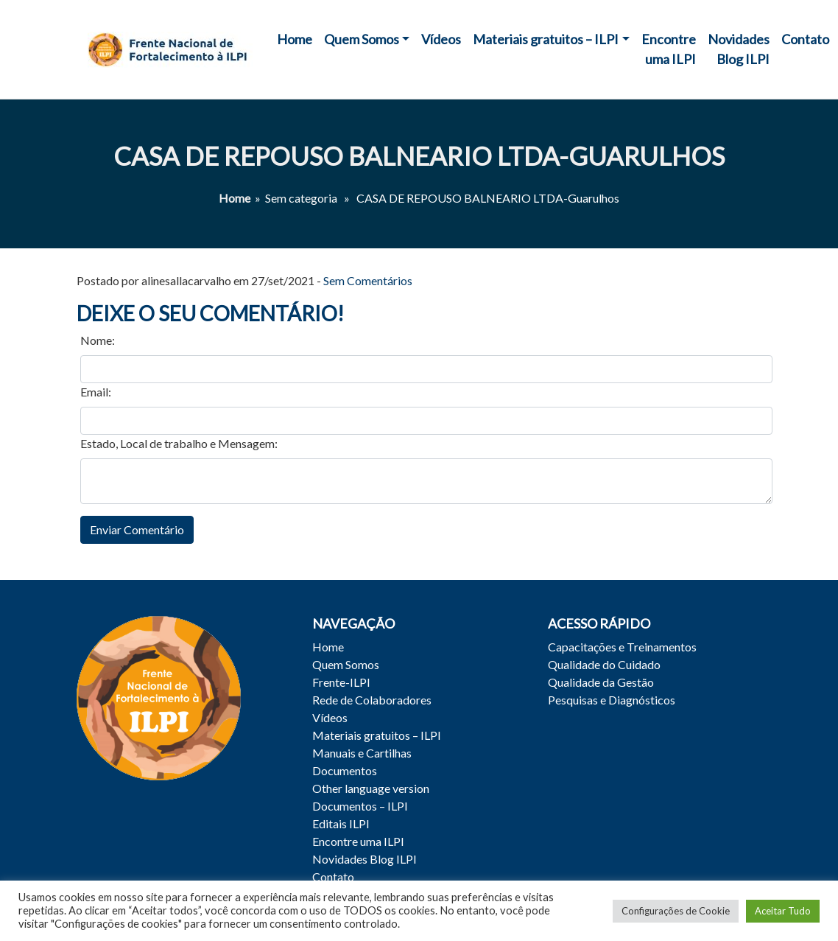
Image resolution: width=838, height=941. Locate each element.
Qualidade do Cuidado (604, 664)
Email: (95, 392)
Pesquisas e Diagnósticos (611, 700)
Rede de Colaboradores (372, 700)
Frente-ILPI (341, 682)
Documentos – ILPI (360, 806)
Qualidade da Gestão (601, 682)
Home (294, 39)
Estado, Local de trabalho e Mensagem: (179, 443)
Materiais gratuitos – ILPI (546, 39)
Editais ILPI (341, 823)
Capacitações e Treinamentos (622, 647)
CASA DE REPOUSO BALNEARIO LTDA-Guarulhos (419, 156)
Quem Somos (361, 39)
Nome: (97, 340)
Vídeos (441, 39)
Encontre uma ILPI (668, 49)
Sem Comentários (367, 280)
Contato (805, 39)
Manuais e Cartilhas (362, 753)
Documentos (344, 770)
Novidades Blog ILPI (739, 49)
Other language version (370, 788)
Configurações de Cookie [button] (676, 911)
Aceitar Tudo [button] (783, 911)
